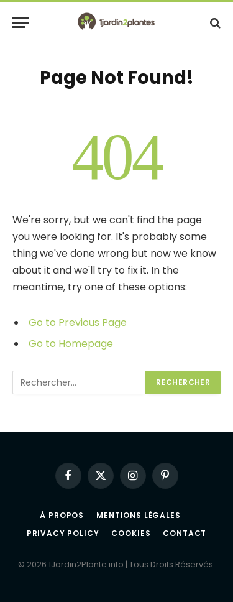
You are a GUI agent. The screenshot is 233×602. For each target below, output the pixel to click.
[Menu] (20, 23)
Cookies (130, 533)
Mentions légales (138, 515)
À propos (62, 515)
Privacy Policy (63, 533)
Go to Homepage (71, 343)
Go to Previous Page (78, 322)
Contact (184, 533)
